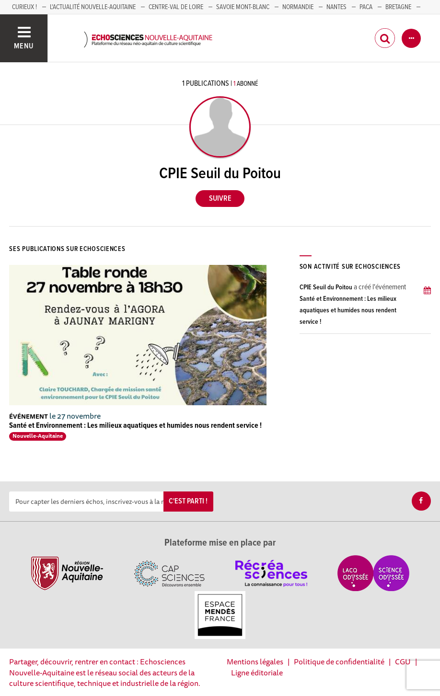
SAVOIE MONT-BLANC (242, 7)
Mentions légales (255, 661)
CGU (403, 661)
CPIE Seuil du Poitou (326, 287)
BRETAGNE (398, 7)
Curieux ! (24, 7)
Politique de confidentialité (339, 661)
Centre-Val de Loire (176, 7)
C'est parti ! (188, 501)
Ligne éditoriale (257, 672)
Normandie (297, 7)
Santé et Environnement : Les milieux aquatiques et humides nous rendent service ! (135, 426)
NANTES (336, 7)
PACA (365, 7)
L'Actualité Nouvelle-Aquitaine (93, 7)
